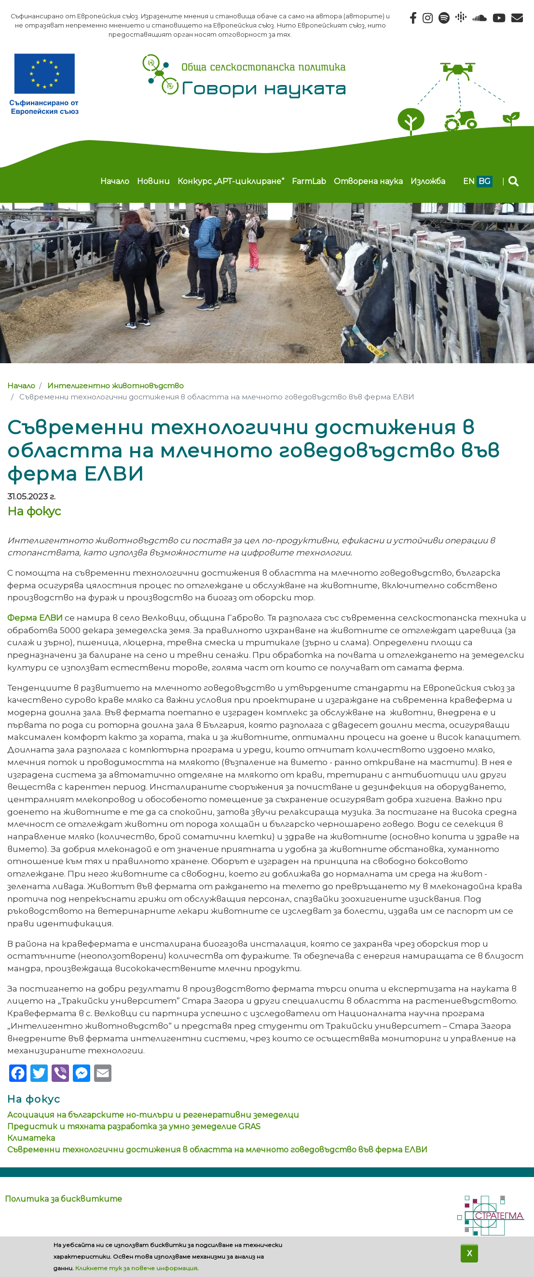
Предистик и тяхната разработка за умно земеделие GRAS (133, 1126)
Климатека (31, 1138)
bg (485, 181)
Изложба (428, 181)
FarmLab (309, 181)
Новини (153, 181)
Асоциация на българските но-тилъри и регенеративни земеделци (153, 1115)
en (469, 181)
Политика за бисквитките (63, 1199)
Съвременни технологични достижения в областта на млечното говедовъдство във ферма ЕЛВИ (217, 1149)
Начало (114, 181)
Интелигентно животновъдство (115, 386)
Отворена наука (368, 181)
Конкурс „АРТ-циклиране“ (231, 181)
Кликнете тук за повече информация (136, 1268)
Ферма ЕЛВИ (35, 617)
